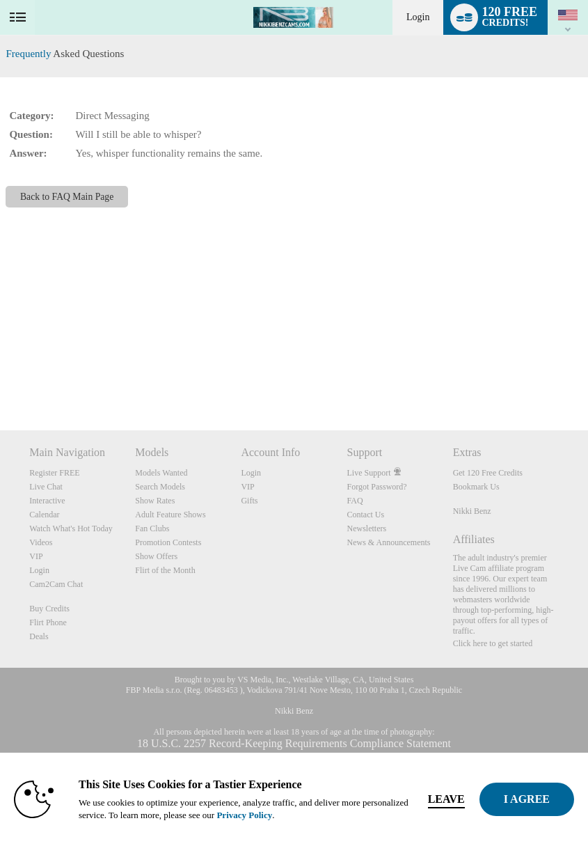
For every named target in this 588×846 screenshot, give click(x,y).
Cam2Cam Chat (56, 584)
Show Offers (156, 556)
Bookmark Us (476, 487)
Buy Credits (49, 608)
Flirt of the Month (165, 570)
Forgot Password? (377, 487)
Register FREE (54, 473)
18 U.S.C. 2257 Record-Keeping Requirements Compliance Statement (294, 743)
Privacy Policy (244, 815)
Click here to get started (493, 643)
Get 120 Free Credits (488, 473)
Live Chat (46, 487)
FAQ (355, 501)
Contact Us (366, 514)
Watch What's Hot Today (71, 528)
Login (417, 17)
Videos (40, 542)
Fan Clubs (152, 528)
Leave (446, 799)
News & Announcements (389, 542)
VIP (35, 556)
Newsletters (367, 528)
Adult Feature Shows (170, 514)
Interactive (47, 501)
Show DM (0, 378)
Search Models (160, 487)
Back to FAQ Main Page (66, 196)
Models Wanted (161, 473)
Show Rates (155, 501)
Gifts (249, 501)
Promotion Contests (168, 542)
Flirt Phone (48, 622)
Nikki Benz (472, 511)
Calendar (44, 514)
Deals (38, 636)
